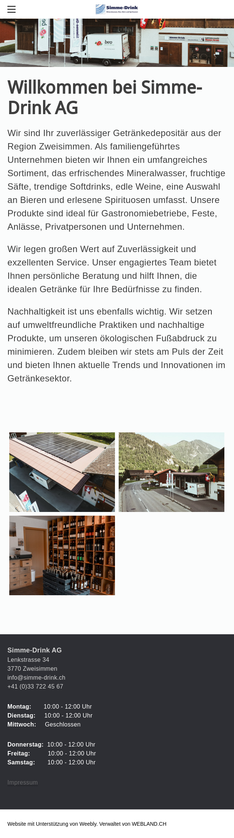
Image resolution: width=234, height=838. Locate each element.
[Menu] (13, 9)
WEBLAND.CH (149, 824)
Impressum (22, 782)
